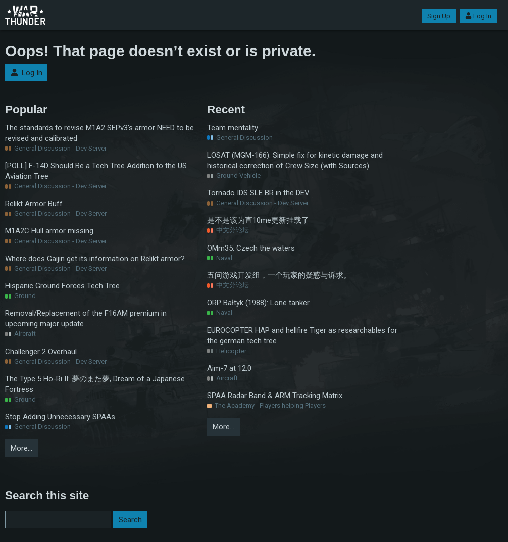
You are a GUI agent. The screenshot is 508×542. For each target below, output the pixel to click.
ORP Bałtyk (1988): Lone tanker (258, 302)
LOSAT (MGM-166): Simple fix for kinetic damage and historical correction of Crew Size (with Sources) (295, 160)
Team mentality (232, 127)
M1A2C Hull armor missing (49, 230)
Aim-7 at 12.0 (229, 368)
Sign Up (438, 16)
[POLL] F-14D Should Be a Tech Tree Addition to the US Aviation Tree (96, 171)
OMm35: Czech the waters (251, 248)
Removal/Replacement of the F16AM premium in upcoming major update (86, 318)
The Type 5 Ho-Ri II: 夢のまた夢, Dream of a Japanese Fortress (95, 384)
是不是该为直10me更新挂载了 (258, 220)
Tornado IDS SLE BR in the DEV (258, 193)
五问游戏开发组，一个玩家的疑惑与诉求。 (279, 275)
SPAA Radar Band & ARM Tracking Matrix (274, 395)
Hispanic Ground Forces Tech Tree (62, 285)
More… (21, 448)
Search (130, 519)
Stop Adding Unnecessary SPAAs (60, 416)
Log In (478, 16)
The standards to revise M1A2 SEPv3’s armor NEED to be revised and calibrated (99, 133)
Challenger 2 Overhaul (41, 351)
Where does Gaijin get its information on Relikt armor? (95, 258)
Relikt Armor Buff (34, 203)
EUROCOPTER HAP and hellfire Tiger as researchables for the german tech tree (302, 336)
